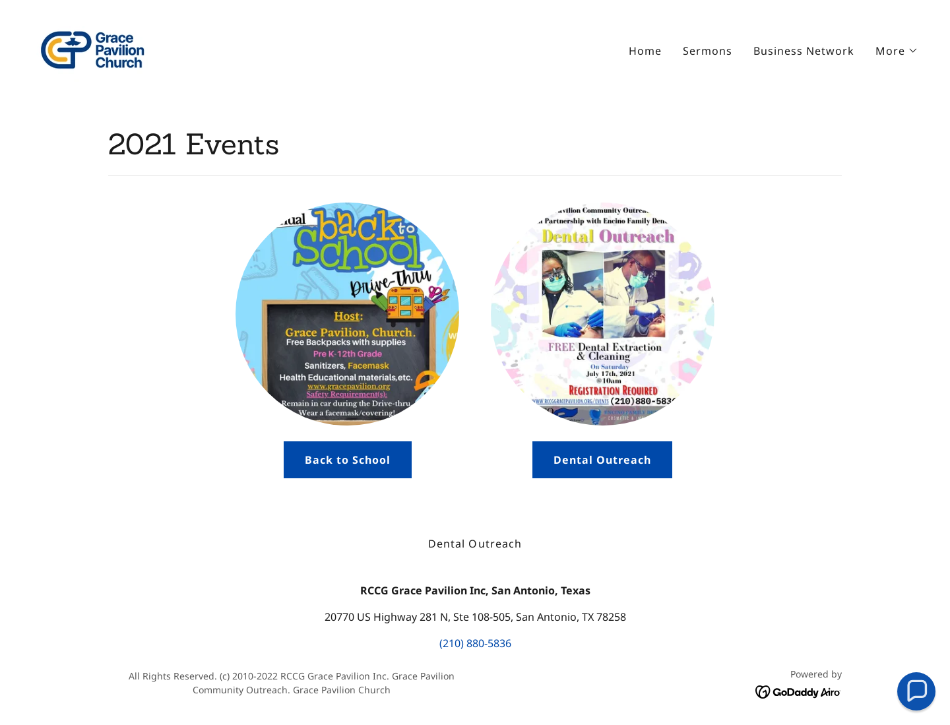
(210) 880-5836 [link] (475, 643)
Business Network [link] (803, 51)
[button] (896, 51)
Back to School (348, 460)
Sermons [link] (707, 51)
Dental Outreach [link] (474, 543)
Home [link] (645, 51)
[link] (93, 47)
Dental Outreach (602, 460)
